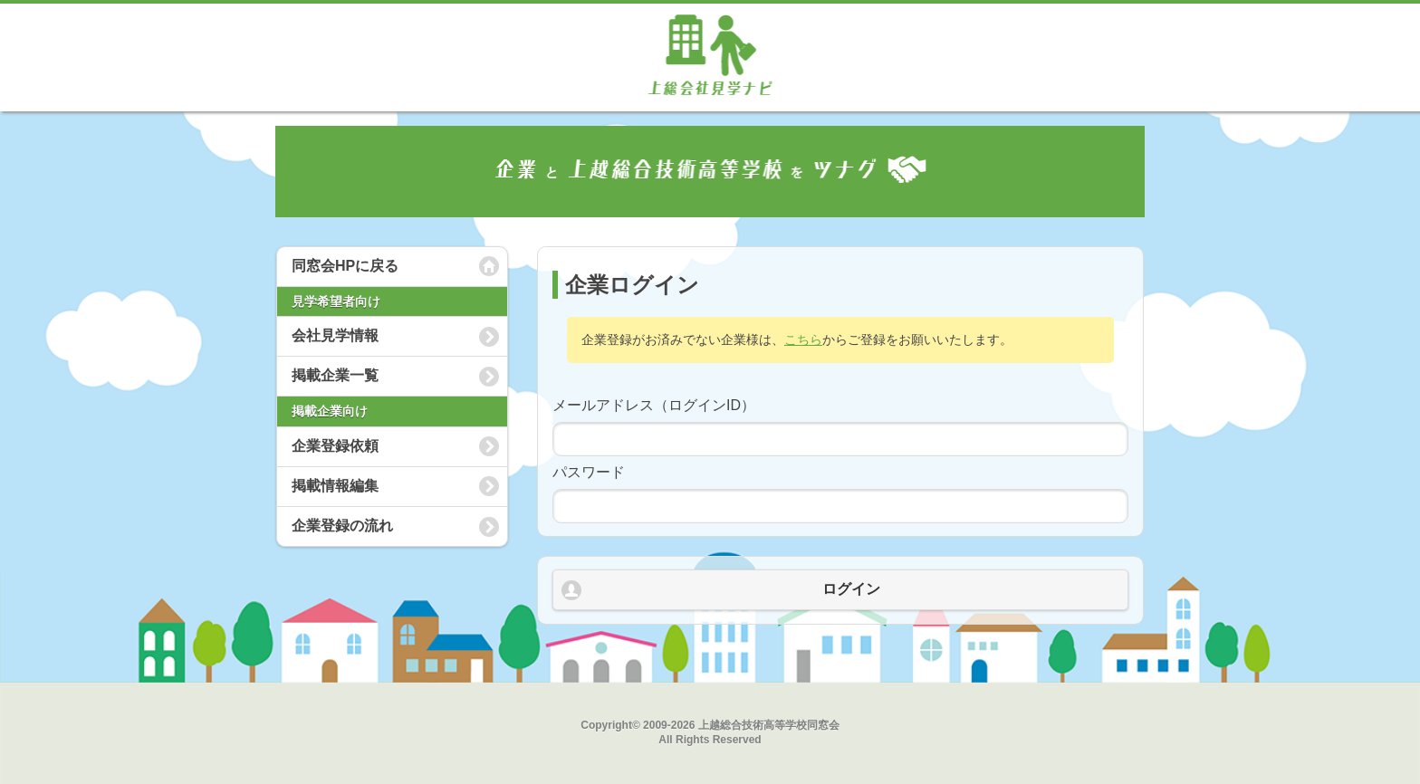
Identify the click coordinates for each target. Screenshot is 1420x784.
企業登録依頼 (335, 446)
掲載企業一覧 (335, 375)
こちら (803, 339)
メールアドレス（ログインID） (653, 405)
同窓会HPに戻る (345, 265)
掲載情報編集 (335, 485)
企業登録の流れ (342, 525)
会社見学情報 (335, 335)
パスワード (588, 472)
